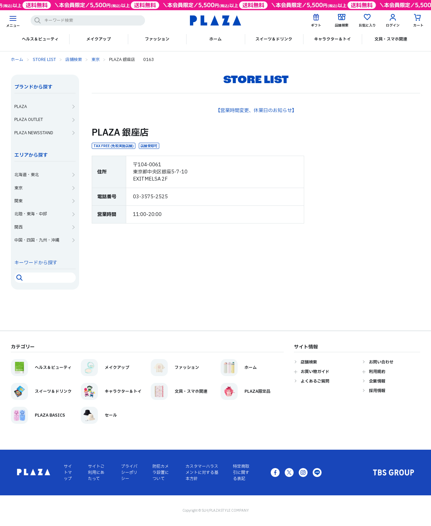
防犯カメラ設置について (160, 472)
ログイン (393, 25)
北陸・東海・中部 (30, 214)
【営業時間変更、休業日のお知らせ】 (256, 110)
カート (418, 25)
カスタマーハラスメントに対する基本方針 (201, 472)
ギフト (316, 25)
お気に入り (367, 25)
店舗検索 (341, 25)
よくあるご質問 (315, 381)
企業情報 (377, 381)
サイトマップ (68, 472)
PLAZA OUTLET (28, 120)
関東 (18, 201)
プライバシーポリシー (129, 472)
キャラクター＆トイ (332, 39)
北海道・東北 (26, 175)
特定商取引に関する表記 (241, 472)
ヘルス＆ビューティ (40, 39)
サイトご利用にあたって (96, 472)
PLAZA (20, 107)
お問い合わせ (381, 362)
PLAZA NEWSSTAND (33, 133)
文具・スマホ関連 (390, 39)
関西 (18, 227)
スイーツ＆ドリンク (273, 39)
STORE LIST (44, 60)
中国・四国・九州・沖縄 (36, 240)
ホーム (215, 39)
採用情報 (377, 391)
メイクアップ (98, 39)
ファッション (157, 39)
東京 (95, 60)
